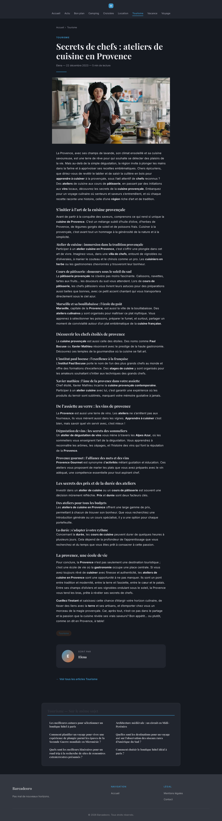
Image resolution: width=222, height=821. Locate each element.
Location (123, 13)
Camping (93, 13)
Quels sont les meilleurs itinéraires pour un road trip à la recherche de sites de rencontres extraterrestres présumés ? (77, 753)
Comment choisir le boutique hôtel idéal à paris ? (141, 751)
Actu (67, 13)
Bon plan (79, 13)
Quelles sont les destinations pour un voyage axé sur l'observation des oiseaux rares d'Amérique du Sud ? (143, 738)
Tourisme (137, 13)
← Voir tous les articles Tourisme (76, 679)
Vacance (152, 13)
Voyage (165, 13)
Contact (168, 799)
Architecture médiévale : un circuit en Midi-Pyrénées (142, 724)
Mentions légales (173, 793)
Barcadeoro (22, 788)
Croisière (108, 13)
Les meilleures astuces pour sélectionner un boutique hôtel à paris (76, 724)
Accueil (56, 13)
